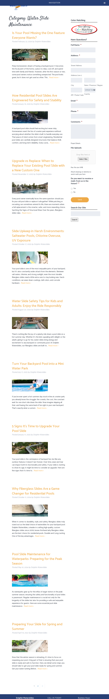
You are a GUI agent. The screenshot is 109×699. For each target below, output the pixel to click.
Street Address (76, 66)
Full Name (76, 45)
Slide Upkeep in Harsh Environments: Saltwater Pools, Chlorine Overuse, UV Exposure (38, 235)
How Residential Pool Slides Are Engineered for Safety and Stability (36, 98)
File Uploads (76, 148)
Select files (83, 159)
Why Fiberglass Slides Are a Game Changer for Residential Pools (35, 491)
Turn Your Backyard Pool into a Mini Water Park (38, 366)
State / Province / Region (89, 85)
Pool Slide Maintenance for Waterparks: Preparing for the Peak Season (37, 559)
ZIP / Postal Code (76, 95)
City (72, 85)
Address (75, 55)
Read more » (54, 77)
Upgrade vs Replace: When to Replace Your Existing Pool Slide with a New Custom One (38, 165)
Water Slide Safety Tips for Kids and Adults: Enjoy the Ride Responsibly (37, 303)
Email (74, 101)
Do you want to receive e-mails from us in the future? (82, 181)
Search (74, 219)
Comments (76, 122)
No (74, 192)
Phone (74, 111)
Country (87, 94)
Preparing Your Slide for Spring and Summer (37, 627)
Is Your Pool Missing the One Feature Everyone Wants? (38, 35)
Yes (74, 188)
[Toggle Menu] (104, 3)
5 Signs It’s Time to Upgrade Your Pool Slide (36, 429)
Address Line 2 (76, 75)
